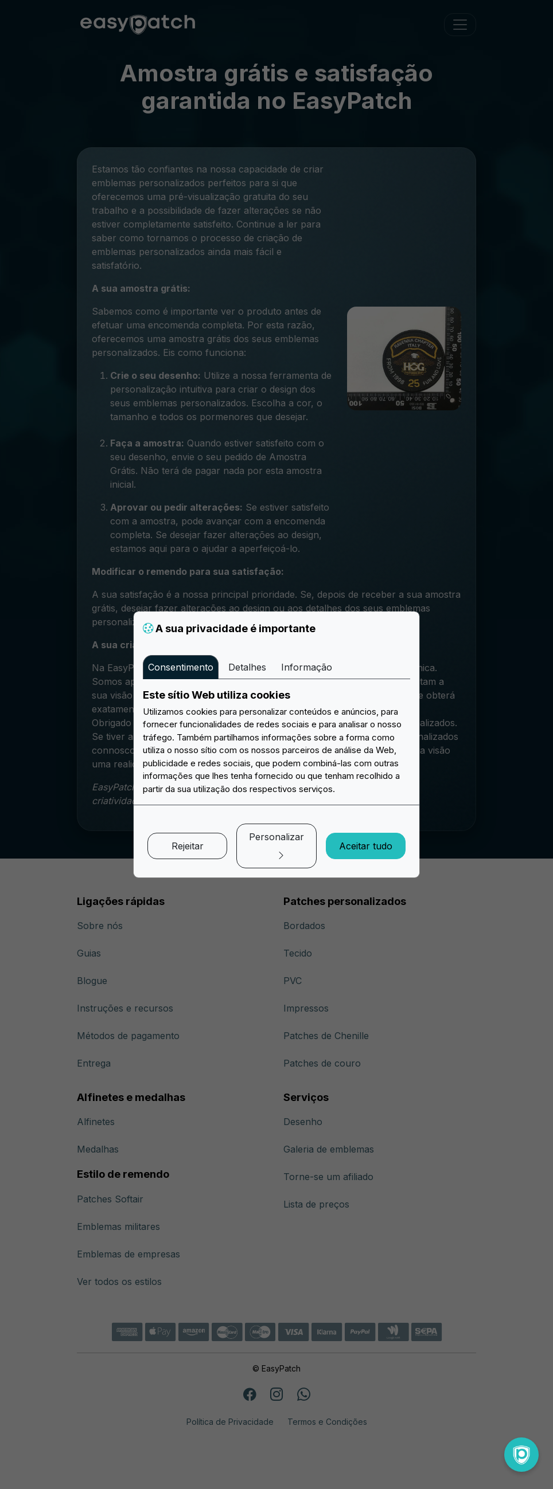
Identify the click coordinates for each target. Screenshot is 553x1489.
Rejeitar (188, 846)
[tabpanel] (276, 742)
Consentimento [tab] (180, 667)
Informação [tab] (306, 667)
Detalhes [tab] (247, 667)
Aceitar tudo (365, 846)
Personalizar (276, 846)
